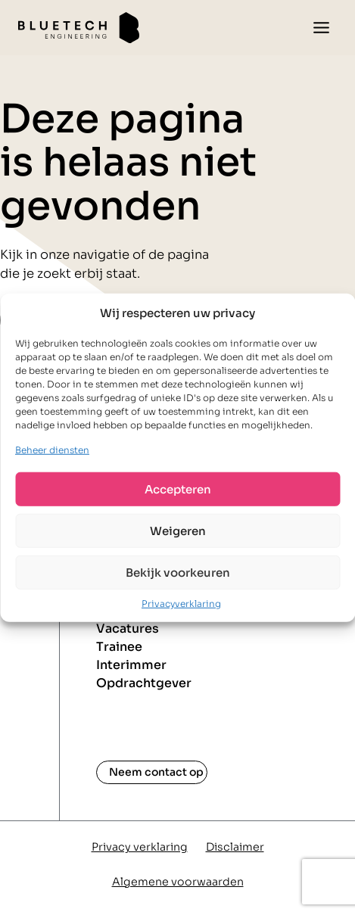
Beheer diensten (52, 450)
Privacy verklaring (140, 847)
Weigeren (178, 530)
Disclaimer (235, 847)
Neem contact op (156, 772)
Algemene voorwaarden (178, 882)
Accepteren (178, 488)
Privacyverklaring (181, 603)
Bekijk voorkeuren (178, 572)
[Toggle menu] (321, 27)
